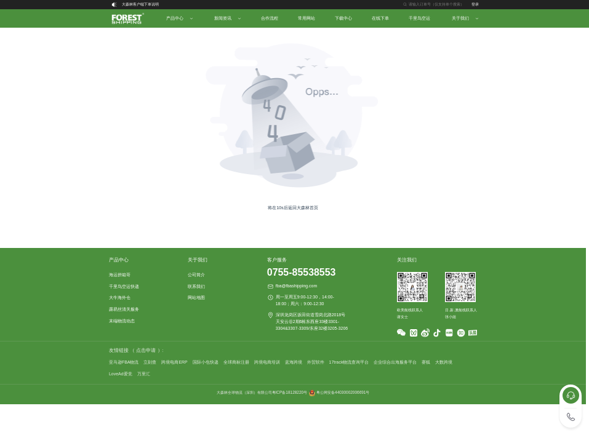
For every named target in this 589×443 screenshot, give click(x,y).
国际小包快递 (205, 362)
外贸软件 (315, 362)
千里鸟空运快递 (124, 286)
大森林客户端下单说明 (140, 4)
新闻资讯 (222, 18)
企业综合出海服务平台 (395, 362)
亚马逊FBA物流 (124, 362)
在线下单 (380, 18)
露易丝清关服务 (124, 309)
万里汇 (143, 374)
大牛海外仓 (119, 297)
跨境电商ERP (174, 362)
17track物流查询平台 (349, 362)
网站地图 (196, 297)
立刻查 (149, 362)
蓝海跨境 (293, 362)
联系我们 (196, 286)
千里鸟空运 (419, 18)
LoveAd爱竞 (120, 374)
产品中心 (174, 18)
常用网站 (306, 18)
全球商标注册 (236, 362)
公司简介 (196, 275)
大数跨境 (443, 362)
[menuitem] (127, 18)
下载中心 (343, 18)
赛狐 (426, 362)
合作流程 (269, 18)
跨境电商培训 (267, 362)
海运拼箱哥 (119, 275)
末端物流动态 (122, 321)
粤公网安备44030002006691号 (342, 392)
